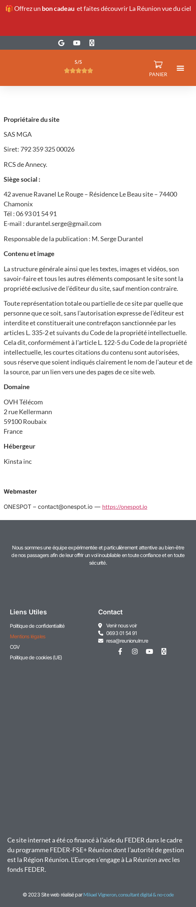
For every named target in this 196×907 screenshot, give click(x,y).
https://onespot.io (124, 506)
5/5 (78, 62)
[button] (181, 68)
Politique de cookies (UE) (36, 657)
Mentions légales (27, 636)
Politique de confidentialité (37, 626)
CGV (15, 647)
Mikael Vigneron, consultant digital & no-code (128, 894)
